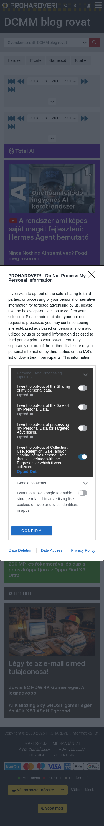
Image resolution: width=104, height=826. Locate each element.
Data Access (51, 550)
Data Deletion (20, 550)
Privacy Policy (83, 550)
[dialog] (52, 413)
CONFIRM (31, 530)
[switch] (82, 388)
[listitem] (52, 375)
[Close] (93, 276)
